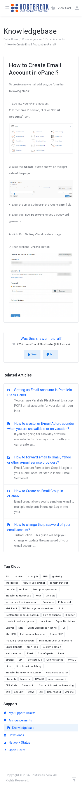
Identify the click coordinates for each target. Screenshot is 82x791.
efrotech (11, 679)
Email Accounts (55, 39)
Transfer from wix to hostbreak (23, 672)
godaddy (57, 576)
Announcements (18, 720)
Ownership (28, 685)
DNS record (54, 692)
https (8, 666)
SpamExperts (45, 653)
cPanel (10, 659)
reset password (57, 679)
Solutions (48, 602)
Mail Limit (11, 608)
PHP (45, 576)
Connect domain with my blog (56, 685)
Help (38, 595)
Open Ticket (14, 750)
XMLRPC (11, 634)
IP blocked (64, 602)
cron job (33, 576)
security (18, 692)
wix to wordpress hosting (42, 627)
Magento (25, 679)
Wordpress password (45, 589)
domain (10, 589)
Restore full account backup (22, 615)
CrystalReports (14, 647)
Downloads (14, 735)
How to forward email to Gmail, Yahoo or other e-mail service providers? (41, 468)
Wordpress (12, 582)
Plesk (61, 653)
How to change (52, 615)
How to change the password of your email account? (41, 535)
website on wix (14, 653)
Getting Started (54, 659)
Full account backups (32, 634)
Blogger (70, 615)
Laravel (10, 627)
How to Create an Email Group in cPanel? (41, 502)
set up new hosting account (22, 602)
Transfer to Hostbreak (18, 595)
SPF (21, 659)
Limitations (44, 621)
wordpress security (57, 672)
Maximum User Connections (55, 640)
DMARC (39, 679)
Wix (8, 692)
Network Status (17, 742)
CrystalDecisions (65, 621)
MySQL (72, 659)
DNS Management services (37, 608)
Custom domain (51, 647)
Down (31, 692)
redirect (23, 589)
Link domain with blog (29, 666)
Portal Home (10, 39)
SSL (8, 576)
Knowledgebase (32, 39)
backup (19, 576)
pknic (61, 608)
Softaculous (35, 659)
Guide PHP (56, 634)
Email (30, 653)
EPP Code (11, 685)
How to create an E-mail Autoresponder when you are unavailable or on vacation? (41, 434)
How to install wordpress (20, 621)
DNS (20, 627)
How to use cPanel (34, 582)
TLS (63, 627)
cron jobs (32, 647)
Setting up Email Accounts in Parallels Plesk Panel (41, 400)
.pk (41, 692)
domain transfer (58, 582)
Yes (32, 354)
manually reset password (20, 640)
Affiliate (69, 692)
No (50, 354)
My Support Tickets (19, 713)
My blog (50, 595)
